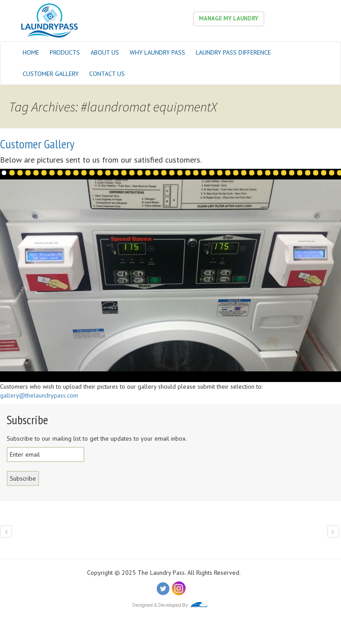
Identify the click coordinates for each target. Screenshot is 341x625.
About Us (105, 52)
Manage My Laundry (228, 18)
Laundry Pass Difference (233, 52)
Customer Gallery (51, 74)
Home (31, 52)
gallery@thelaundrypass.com (39, 395)
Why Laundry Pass (157, 52)
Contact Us (107, 74)
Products (65, 52)
